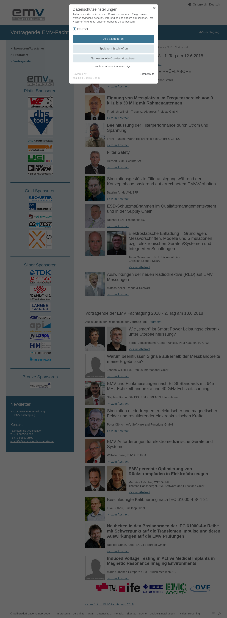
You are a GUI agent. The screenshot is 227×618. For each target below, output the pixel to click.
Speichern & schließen (113, 48)
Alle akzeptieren (113, 38)
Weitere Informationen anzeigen (113, 66)
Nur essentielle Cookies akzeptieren (113, 58)
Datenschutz (147, 74)
